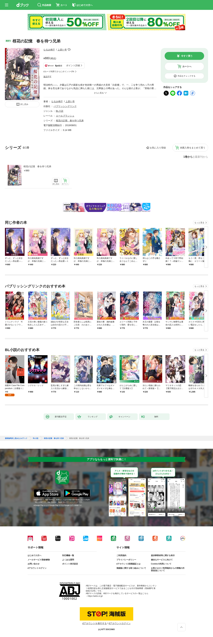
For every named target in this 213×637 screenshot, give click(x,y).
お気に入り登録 (158, 147)
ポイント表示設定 (70, 564)
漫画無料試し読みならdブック (16, 438)
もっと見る (199, 222)
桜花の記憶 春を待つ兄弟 (37, 166)
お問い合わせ (33, 564)
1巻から (188, 157)
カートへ (186, 66)
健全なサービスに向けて (162, 560)
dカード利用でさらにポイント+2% (58, 71)
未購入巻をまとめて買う (192, 147)
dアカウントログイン (37, 568)
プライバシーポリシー (126, 560)
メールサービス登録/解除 (39, 560)
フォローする (69, 49)
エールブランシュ (65, 115)
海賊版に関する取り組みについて (131, 568)
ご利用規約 (121, 555)
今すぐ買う (187, 56)
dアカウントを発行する (94, 623)
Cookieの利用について (161, 564)
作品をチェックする (186, 76)
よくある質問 (68, 560)
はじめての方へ (34, 555)
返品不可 (47, 76)
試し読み (24, 104)
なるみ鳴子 (49, 49)
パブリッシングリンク (65, 106)
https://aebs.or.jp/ (95, 596)
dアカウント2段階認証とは (128, 564)
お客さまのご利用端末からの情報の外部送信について (168, 569)
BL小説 (59, 111)
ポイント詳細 (73, 65)
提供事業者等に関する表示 (163, 555)
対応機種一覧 (68, 555)
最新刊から (201, 157)
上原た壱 (62, 49)
